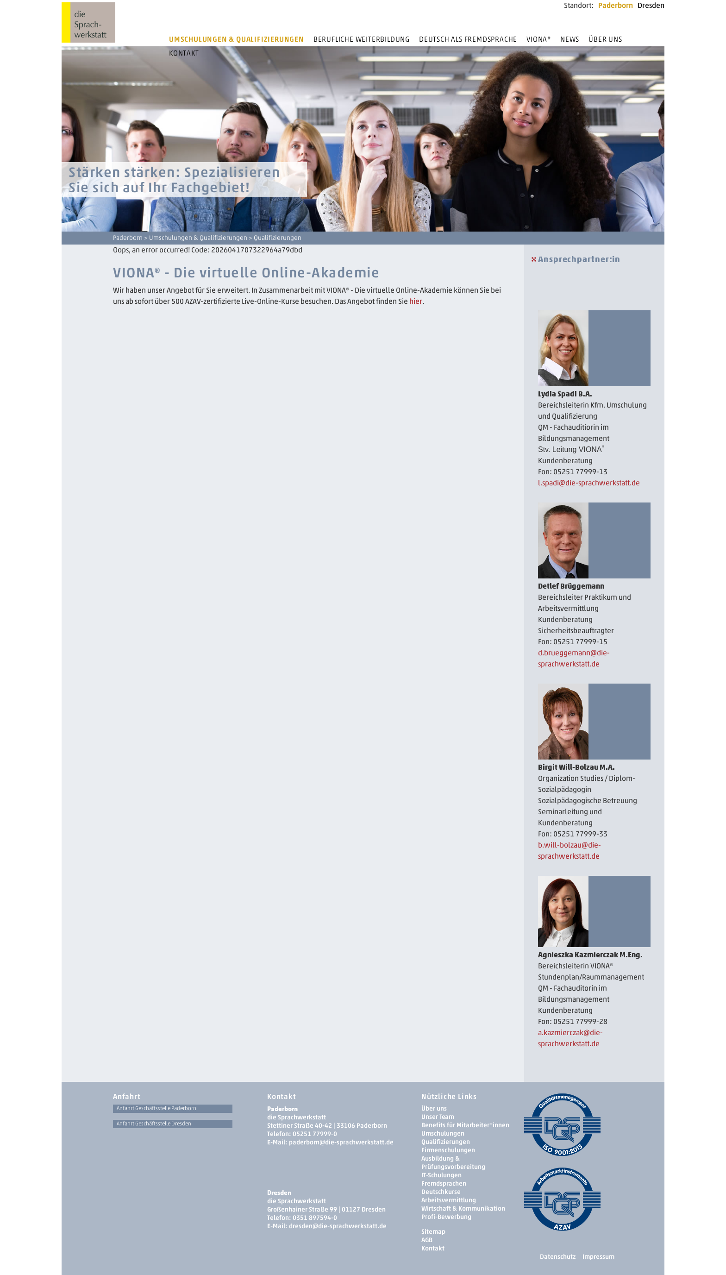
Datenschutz (558, 1257)
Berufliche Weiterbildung (361, 39)
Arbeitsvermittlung (448, 1200)
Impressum (598, 1257)
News (569, 39)
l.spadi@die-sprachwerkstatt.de (589, 482)
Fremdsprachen (443, 1183)
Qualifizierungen (445, 1142)
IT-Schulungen (441, 1175)
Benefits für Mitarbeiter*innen (465, 1125)
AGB (426, 1240)
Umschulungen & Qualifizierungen (236, 39)
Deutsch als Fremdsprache (468, 39)
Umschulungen (442, 1133)
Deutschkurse (441, 1192)
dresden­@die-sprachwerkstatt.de (338, 1226)
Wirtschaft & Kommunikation (463, 1208)
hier (415, 301)
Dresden (651, 5)
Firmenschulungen (448, 1150)
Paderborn (615, 5)
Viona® (538, 39)
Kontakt (184, 53)
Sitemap (433, 1232)
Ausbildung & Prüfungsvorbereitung (453, 1163)
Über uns (605, 39)
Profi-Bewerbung (446, 1217)
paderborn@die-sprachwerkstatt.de (341, 1142)
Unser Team (437, 1117)
